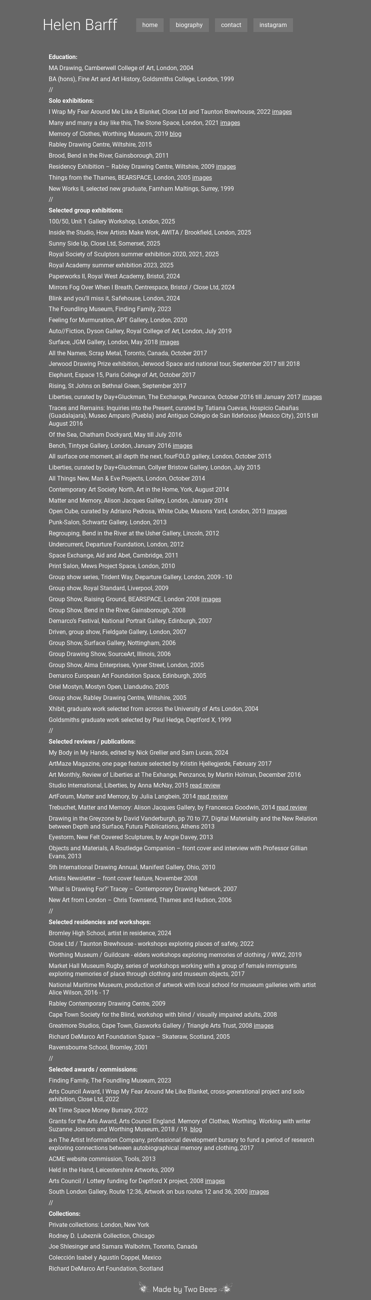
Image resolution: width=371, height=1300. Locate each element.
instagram (273, 25)
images (282, 111)
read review (205, 785)
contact (231, 25)
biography (189, 25)
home (150, 25)
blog (176, 133)
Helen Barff (80, 25)
